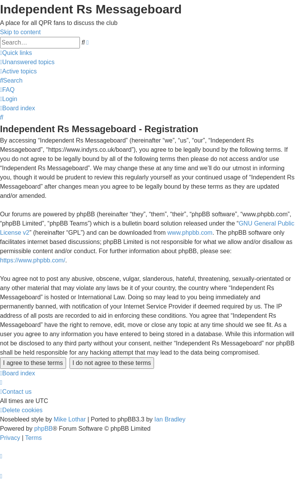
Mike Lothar (70, 419)
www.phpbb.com (189, 232)
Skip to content (20, 32)
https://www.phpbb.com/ (32, 260)
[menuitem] (27, 62)
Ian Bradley (170, 419)
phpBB (43, 428)
